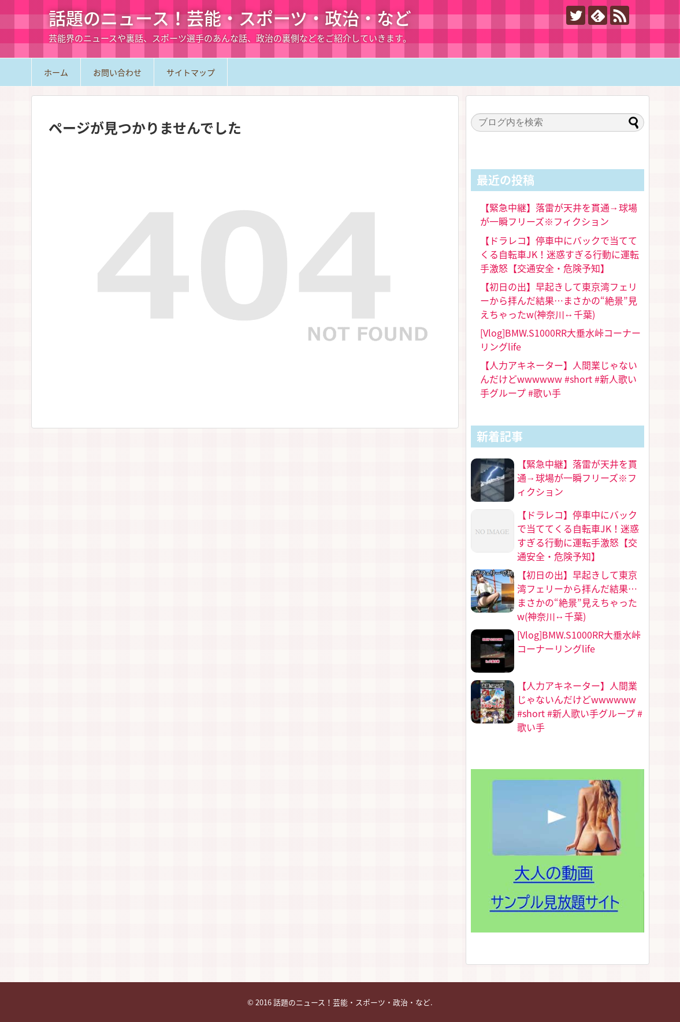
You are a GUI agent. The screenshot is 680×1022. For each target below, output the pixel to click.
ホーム (56, 72)
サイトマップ (190, 72)
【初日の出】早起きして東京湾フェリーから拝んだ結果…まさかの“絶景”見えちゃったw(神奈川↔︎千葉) (558, 300)
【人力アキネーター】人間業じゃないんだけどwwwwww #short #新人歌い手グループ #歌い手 (558, 379)
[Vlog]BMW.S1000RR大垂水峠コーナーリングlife (579, 641)
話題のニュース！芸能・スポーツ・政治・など (230, 18)
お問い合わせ (117, 72)
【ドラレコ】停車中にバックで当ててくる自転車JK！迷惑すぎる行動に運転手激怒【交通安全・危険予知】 (559, 254)
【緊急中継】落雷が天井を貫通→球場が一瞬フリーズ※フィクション (558, 214)
